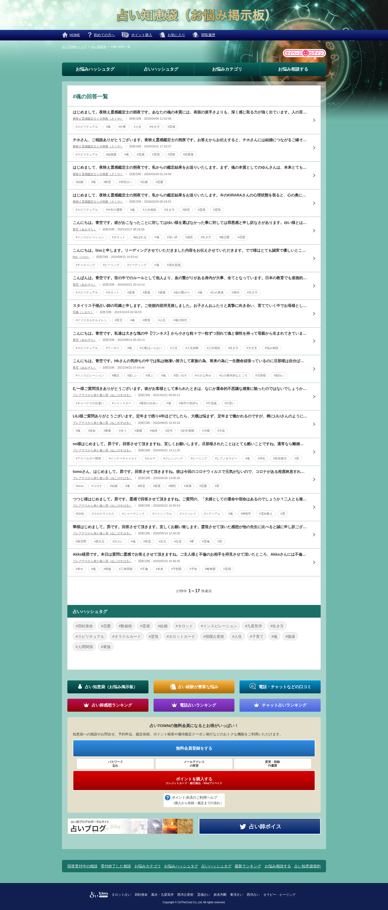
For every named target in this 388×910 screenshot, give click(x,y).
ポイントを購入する (194, 781)
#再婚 (107, 568)
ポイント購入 (141, 35)
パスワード (115, 764)
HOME (75, 35)
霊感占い (203, 895)
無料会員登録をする (194, 748)
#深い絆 (172, 237)
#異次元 (99, 541)
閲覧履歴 (208, 35)
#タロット (118, 237)
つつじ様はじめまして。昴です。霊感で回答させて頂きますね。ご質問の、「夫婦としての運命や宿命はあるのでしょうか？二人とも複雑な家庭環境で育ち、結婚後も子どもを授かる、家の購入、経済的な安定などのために (190, 499)
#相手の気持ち (188, 403)
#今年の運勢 (114, 209)
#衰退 (157, 485)
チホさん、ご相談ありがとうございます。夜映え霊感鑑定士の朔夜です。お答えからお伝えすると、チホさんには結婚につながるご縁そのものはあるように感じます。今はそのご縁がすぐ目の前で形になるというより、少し (190, 140)
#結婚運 (111, 154)
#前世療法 (280, 458)
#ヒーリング (111, 265)
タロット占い (121, 895)
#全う (123, 430)
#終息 (141, 485)
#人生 (137, 126)
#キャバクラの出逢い (90, 403)
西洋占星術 (185, 895)
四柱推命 (141, 895)
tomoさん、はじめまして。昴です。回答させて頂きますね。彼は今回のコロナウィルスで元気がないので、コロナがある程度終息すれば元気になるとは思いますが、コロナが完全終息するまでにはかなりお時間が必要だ (190, 471)
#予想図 (176, 568)
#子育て (257, 636)
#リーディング (137, 265)
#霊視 (156, 154)
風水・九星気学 (162, 895)
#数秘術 (125, 626)
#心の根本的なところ (233, 375)
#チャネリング (85, 265)
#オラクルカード (126, 636)
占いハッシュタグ (161, 69)
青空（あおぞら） (84, 229)
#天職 (206, 430)
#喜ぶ (149, 375)
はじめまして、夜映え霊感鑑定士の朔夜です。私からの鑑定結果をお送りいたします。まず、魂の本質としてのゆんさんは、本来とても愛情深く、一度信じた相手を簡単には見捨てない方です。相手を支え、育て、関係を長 (190, 167)
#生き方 (154, 126)
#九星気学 (253, 626)
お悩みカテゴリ (227, 69)
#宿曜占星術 (213, 636)
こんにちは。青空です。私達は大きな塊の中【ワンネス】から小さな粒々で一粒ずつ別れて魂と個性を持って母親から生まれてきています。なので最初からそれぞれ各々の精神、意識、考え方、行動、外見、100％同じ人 (190, 333)
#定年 (169, 430)
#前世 (107, 182)
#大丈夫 (252, 348)
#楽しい (132, 375)
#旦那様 (260, 375)
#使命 (92, 430)
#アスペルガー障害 (88, 458)
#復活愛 (224, 237)
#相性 (172, 485)
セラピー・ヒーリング (279, 895)
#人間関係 (84, 647)
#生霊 (178, 541)
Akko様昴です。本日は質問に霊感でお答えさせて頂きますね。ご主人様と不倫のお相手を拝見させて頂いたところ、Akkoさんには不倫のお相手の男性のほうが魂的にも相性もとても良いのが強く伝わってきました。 (190, 554)
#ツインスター (121, 403)
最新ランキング (248, 866)
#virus (80, 485)
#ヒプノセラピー (226, 458)
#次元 (162, 541)
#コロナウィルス (103, 513)
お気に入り (176, 35)
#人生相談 (149, 209)
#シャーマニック (133, 513)
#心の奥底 (217, 292)
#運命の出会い (148, 403)
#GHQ (80, 513)
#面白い (279, 375)
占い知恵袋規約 (307, 866)
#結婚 (79, 182)
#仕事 (122, 126)
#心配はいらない (151, 348)
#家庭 (162, 292)
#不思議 (211, 403)
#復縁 (290, 636)
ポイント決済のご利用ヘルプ (197, 800)
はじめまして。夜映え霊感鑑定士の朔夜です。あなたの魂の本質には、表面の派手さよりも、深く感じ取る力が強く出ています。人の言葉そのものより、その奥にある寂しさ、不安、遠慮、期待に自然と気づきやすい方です (190, 112)
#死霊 (147, 541)
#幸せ (79, 568)
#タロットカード (181, 636)
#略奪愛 (210, 568)
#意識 (131, 292)
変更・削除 (272, 764)
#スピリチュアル (87, 126)
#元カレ (117, 541)
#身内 (235, 292)
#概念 (115, 375)
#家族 (146, 292)
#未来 (159, 568)
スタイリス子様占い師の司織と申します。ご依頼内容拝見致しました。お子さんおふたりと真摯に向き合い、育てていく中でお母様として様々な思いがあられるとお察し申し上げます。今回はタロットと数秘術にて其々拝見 (190, 305)
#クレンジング (173, 458)
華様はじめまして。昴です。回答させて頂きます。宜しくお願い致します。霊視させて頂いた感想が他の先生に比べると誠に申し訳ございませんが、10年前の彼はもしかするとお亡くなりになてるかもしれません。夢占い (190, 527)
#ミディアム (212, 513)
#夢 (191, 541)
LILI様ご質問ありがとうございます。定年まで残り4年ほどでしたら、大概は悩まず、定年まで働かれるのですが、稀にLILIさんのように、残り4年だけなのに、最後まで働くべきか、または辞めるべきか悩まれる (190, 416)
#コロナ (96, 485)
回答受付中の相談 (82, 866)
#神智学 (246, 513)
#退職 (138, 430)
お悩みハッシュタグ (95, 69)
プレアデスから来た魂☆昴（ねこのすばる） (102, 395)
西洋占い (253, 895)
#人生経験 (192, 348)
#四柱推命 (84, 626)
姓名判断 (220, 895)
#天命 (221, 430)
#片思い (229, 403)
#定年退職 (187, 430)
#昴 (297, 458)
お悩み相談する (293, 69)
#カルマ (150, 458)
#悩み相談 (271, 348)
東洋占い (236, 895)
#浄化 (261, 458)
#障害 (146, 320)
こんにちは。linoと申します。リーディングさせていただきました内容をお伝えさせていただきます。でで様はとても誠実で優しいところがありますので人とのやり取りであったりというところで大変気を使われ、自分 (190, 250)
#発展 (188, 485)
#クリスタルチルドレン (91, 320)
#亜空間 (81, 541)
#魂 (108, 126)
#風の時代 (180, 320)
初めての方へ (104, 35)
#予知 (193, 568)
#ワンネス (112, 348)
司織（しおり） (83, 312)
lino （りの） (81, 256)
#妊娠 (144, 182)
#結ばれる (140, 237)
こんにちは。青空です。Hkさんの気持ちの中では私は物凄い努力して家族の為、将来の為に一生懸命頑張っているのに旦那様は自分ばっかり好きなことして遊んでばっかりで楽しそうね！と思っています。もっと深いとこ (190, 361)
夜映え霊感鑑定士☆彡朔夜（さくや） (98, 118)
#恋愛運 (188, 154)
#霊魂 (206, 541)
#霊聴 (171, 154)
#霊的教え (266, 513)
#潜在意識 (174, 265)
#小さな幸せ (203, 375)
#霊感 (171, 126)
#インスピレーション (90, 237)
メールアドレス (194, 764)
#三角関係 (126, 568)
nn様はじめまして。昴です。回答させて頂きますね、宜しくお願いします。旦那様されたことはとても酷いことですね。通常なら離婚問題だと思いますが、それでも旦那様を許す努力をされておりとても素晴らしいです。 (190, 444)
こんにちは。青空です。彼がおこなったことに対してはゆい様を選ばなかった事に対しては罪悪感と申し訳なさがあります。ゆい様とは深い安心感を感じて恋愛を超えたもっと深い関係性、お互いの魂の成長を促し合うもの (190, 222)
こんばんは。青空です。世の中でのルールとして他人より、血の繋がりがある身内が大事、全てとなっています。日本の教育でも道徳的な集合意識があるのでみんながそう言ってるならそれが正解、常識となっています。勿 (190, 278)
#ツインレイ (188, 513)
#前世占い (126, 182)
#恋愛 (159, 182)
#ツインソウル (162, 513)
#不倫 (144, 568)
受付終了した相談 (116, 866)
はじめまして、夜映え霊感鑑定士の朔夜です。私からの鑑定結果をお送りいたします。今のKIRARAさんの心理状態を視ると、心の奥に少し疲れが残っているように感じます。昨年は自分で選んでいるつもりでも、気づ (190, 195)
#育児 (118, 320)
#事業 (107, 430)
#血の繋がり (182, 292)
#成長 (189, 237)
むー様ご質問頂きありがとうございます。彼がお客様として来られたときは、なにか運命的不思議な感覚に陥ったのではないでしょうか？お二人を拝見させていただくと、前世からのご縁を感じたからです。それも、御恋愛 (190, 388)
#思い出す (180, 375)
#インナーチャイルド (123, 458)
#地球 (153, 430)
